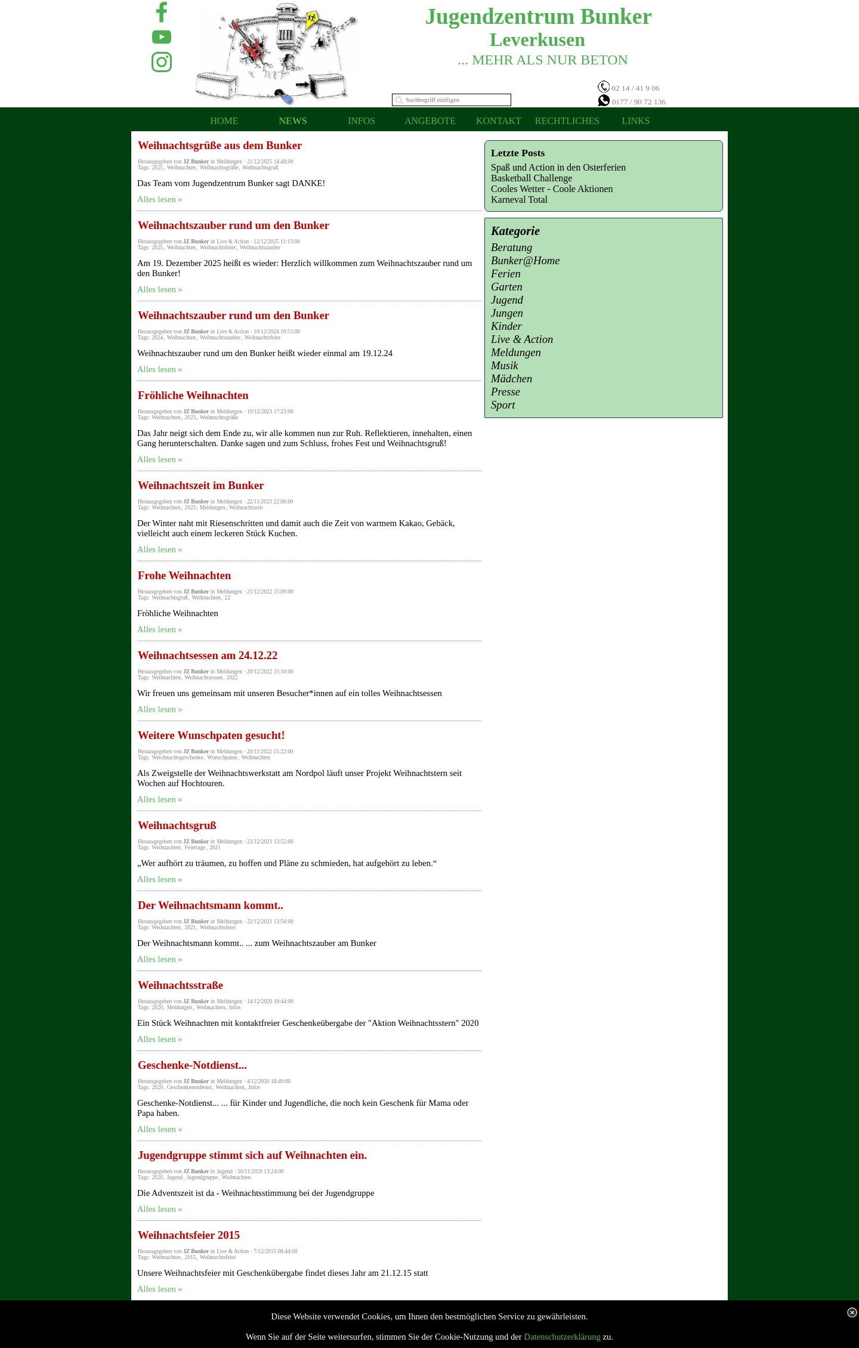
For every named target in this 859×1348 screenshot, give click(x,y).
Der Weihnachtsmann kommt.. (210, 905)
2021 (215, 848)
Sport (503, 404)
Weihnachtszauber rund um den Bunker (233, 225)
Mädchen (511, 378)
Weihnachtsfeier (218, 248)
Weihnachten (181, 168)
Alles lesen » (160, 199)
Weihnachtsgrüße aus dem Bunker (220, 145)
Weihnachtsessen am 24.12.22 (207, 655)
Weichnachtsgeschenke (177, 757)
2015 (190, 1257)
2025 (157, 168)
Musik (504, 365)
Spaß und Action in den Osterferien (558, 167)
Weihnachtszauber (260, 248)
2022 (232, 678)
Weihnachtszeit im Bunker (201, 485)
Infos (234, 1007)
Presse (505, 391)
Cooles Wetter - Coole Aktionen (552, 189)
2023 (190, 418)
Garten (507, 286)
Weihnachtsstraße (180, 985)
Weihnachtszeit (246, 508)
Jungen (507, 313)
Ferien (506, 273)
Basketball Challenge (531, 178)
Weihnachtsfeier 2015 (189, 1235)
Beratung (511, 247)
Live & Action (522, 339)
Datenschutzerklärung (562, 1336)
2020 (157, 1007)
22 (227, 598)
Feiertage (195, 848)
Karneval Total (519, 199)
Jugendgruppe (202, 1177)
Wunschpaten (222, 757)
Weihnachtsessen (204, 678)
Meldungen (212, 508)
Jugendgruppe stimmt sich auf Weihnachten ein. (252, 1155)
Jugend (175, 1177)
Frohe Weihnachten (184, 575)
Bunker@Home (525, 260)
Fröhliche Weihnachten (193, 395)
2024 (157, 338)
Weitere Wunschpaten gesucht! (211, 735)
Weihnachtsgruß (260, 168)
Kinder (506, 326)
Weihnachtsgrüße (219, 168)
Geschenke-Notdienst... (192, 1065)
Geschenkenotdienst (189, 1087)
